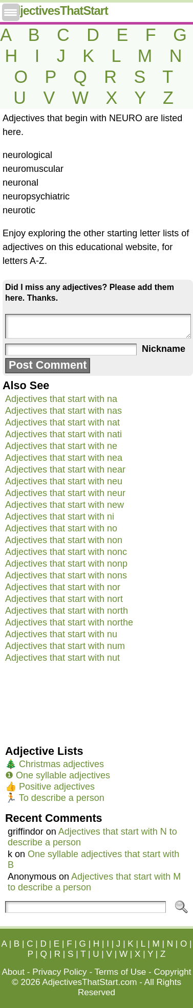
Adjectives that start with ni (59, 516)
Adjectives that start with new (64, 505)
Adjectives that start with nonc (66, 552)
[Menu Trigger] (10, 12)
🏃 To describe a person (54, 798)
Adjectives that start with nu (61, 634)
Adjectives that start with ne (61, 446)
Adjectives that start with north (66, 611)
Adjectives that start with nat (62, 422)
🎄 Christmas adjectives (54, 764)
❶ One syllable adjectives (57, 775)
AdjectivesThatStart (56, 10)
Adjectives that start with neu (63, 481)
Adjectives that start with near (65, 469)
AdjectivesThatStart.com (89, 982)
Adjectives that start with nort (64, 599)
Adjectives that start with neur (65, 493)
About (13, 972)
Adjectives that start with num (65, 646)
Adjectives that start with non (63, 540)
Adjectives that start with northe (69, 622)
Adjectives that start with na (61, 399)
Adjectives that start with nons (66, 575)
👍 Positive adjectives (50, 786)
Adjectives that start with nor (62, 587)
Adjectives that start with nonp (66, 563)
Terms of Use (120, 972)
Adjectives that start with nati (63, 434)
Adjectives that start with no (61, 528)
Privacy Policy (59, 972)
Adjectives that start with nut (62, 658)
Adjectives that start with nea (63, 458)
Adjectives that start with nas (63, 411)
